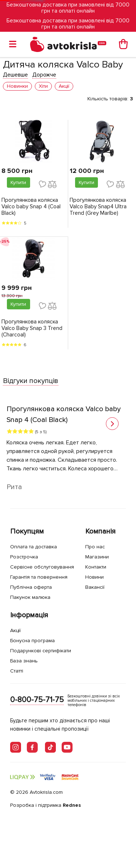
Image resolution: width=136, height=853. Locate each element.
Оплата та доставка (33, 547)
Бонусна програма (32, 640)
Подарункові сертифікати (40, 651)
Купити (18, 182)
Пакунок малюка (30, 597)
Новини (94, 577)
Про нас (95, 547)
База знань (24, 661)
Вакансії (94, 587)
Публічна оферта (31, 587)
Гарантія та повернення (38, 577)
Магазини (97, 557)
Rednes (72, 805)
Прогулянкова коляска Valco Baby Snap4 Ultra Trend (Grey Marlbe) (98, 206)
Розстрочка (24, 557)
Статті (16, 671)
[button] (112, 423)
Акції (15, 630)
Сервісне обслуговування (42, 567)
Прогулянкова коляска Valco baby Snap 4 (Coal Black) (31, 206)
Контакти (95, 567)
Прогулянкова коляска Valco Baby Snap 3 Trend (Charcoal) (31, 328)
